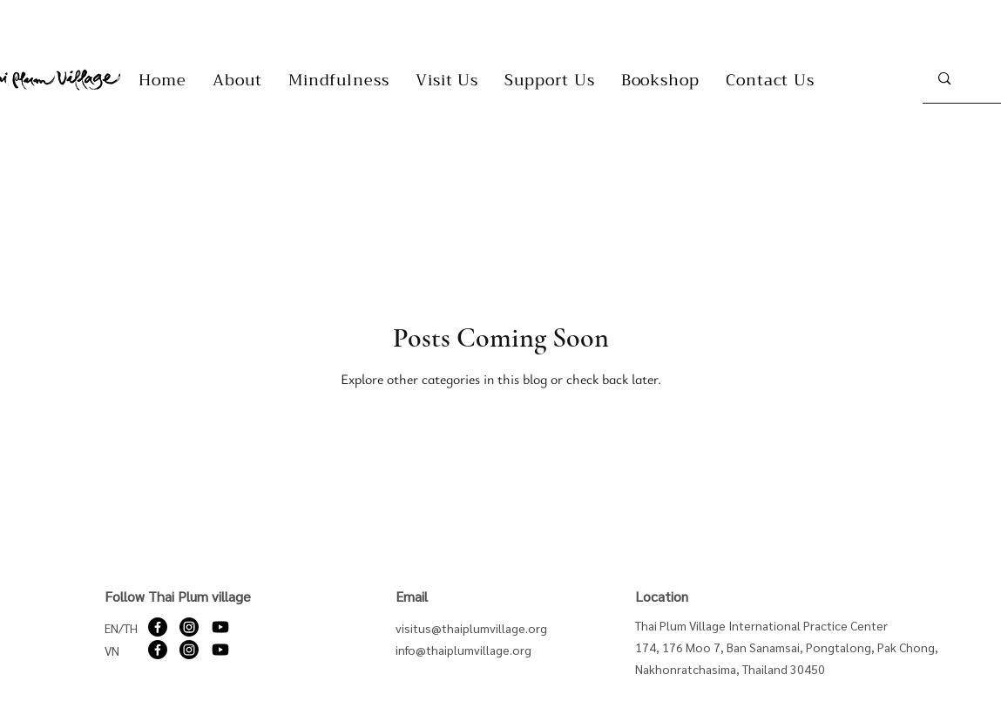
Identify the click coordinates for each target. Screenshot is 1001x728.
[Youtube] (220, 627)
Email (412, 596)
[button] (237, 80)
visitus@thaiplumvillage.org (471, 628)
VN (112, 650)
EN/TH (121, 628)
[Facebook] (157, 627)
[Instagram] (189, 627)
